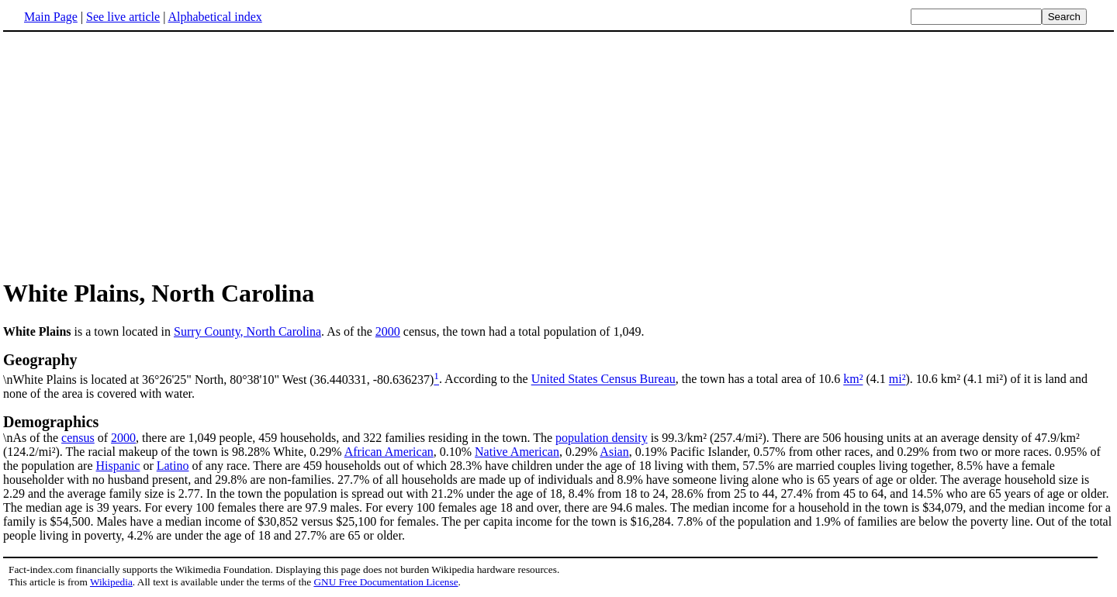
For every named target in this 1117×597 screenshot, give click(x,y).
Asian (614, 451)
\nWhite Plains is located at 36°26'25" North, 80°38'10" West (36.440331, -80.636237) (558, 368)
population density (601, 437)
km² (853, 379)
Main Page (51, 16)
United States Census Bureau (603, 379)
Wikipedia (111, 582)
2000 (387, 331)
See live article (123, 16)
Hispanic (118, 465)
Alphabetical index (214, 16)
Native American (517, 451)
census (78, 437)
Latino (173, 465)
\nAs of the (558, 428)
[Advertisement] (133, 154)
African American (389, 451)
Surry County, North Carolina (247, 331)
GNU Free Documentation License (385, 582)
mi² (897, 379)
